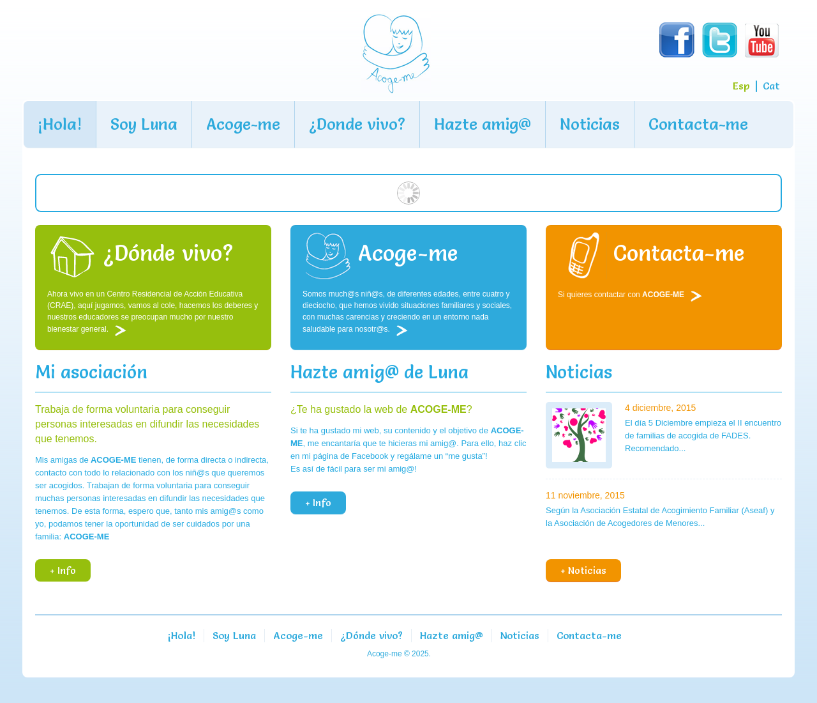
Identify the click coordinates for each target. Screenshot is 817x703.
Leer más (123, 331)
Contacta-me (698, 124)
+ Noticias (583, 570)
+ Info (63, 570)
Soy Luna (143, 124)
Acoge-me (243, 124)
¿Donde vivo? (357, 124)
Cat (771, 85)
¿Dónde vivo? (371, 635)
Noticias (590, 124)
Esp (741, 85)
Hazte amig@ (482, 124)
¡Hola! (60, 124)
